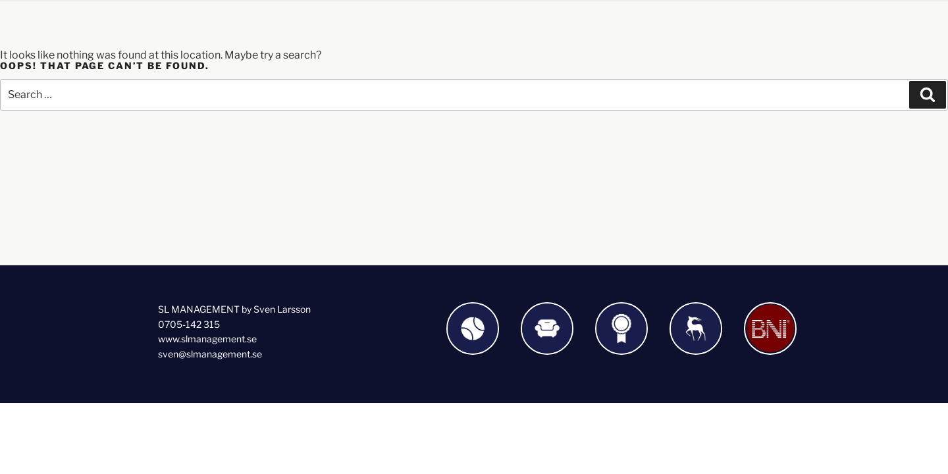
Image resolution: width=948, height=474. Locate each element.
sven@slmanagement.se (210, 353)
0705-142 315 (189, 324)
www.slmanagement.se (207, 338)
